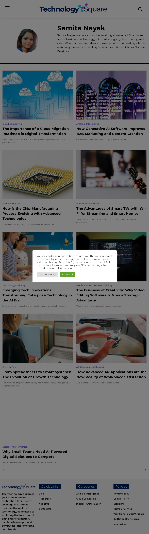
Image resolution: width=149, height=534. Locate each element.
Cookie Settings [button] (47, 274)
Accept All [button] (67, 274)
